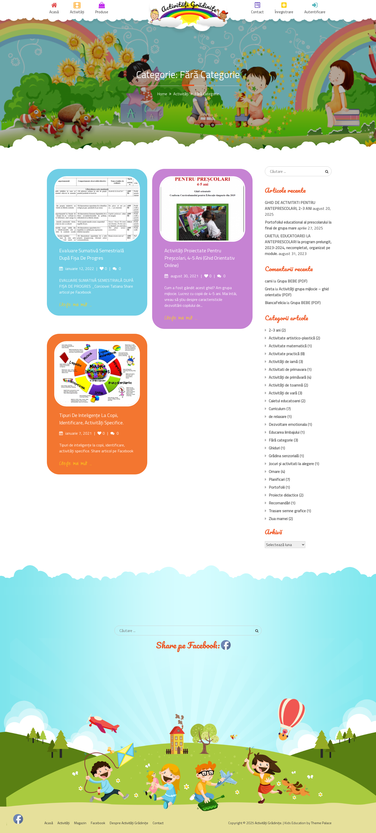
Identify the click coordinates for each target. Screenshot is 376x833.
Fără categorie (281, 440)
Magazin (80, 822)
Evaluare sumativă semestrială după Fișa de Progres (91, 254)
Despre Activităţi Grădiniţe (129, 822)
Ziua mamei (278, 519)
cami (268, 281)
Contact (158, 822)
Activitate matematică (288, 346)
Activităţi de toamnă (286, 385)
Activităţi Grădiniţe (268, 822)
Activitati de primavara (287, 369)
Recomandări (279, 503)
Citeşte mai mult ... (75, 305)
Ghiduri (274, 448)
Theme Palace (321, 822)
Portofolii (277, 487)
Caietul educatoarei (284, 401)
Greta (269, 289)
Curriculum (277, 409)
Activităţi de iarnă (283, 361)
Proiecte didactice (283, 495)
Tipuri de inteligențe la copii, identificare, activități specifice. (91, 418)
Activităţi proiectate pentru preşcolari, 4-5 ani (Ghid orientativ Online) (199, 258)
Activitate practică (284, 354)
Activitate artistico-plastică (292, 338)
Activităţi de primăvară (287, 377)
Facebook (98, 822)
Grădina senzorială (284, 456)
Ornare (274, 471)
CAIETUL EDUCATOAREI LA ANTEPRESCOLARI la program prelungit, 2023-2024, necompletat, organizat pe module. (298, 244)
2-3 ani (275, 330)
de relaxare (277, 416)
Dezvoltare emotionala (288, 424)
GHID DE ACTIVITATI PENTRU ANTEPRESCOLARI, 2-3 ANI (290, 205)
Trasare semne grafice (287, 511)
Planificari (277, 479)
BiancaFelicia (275, 303)
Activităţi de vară (283, 393)
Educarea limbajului (284, 432)
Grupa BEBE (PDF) (292, 281)
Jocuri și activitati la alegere (291, 464)
